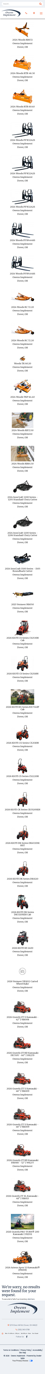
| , (22, 1325)
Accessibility (37, 1350)
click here (31, 1299)
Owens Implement (18, 1356)
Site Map (22, 1352)
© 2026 (7, 1356)
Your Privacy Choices (22, 1361)
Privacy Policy (25, 1350)
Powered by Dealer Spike (31, 1357)
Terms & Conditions (11, 1350)
